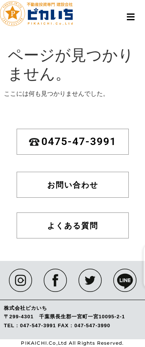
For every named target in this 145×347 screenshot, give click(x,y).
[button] (130, 17)
